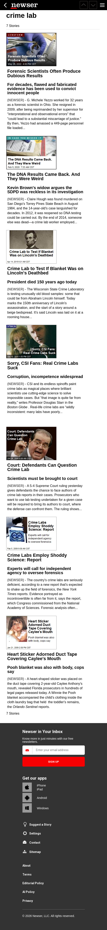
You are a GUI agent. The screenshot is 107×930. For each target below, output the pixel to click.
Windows (43, 808)
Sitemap (35, 852)
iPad (40, 789)
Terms (27, 874)
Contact (34, 842)
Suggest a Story (40, 824)
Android (42, 798)
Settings (35, 833)
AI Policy (28, 892)
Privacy (27, 900)
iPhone (41, 785)
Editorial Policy (33, 883)
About (26, 865)
